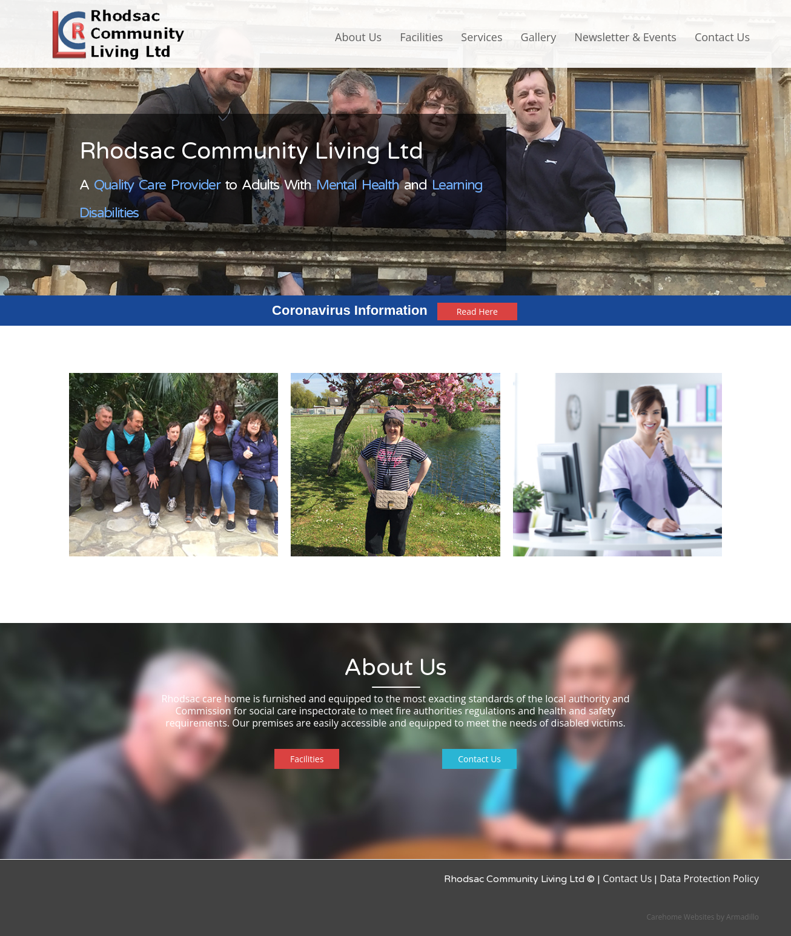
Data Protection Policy (709, 878)
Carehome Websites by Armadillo (702, 917)
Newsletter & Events (625, 37)
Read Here (477, 311)
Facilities (421, 37)
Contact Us (722, 37)
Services (481, 37)
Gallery (539, 37)
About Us (358, 37)
